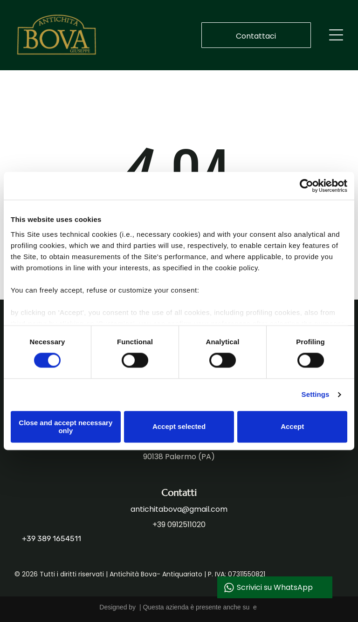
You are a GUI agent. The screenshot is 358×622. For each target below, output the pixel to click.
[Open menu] (336, 35)
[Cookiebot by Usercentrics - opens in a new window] (306, 186)
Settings (316, 395)
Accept (292, 427)
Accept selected (179, 427)
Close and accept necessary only (65, 427)
